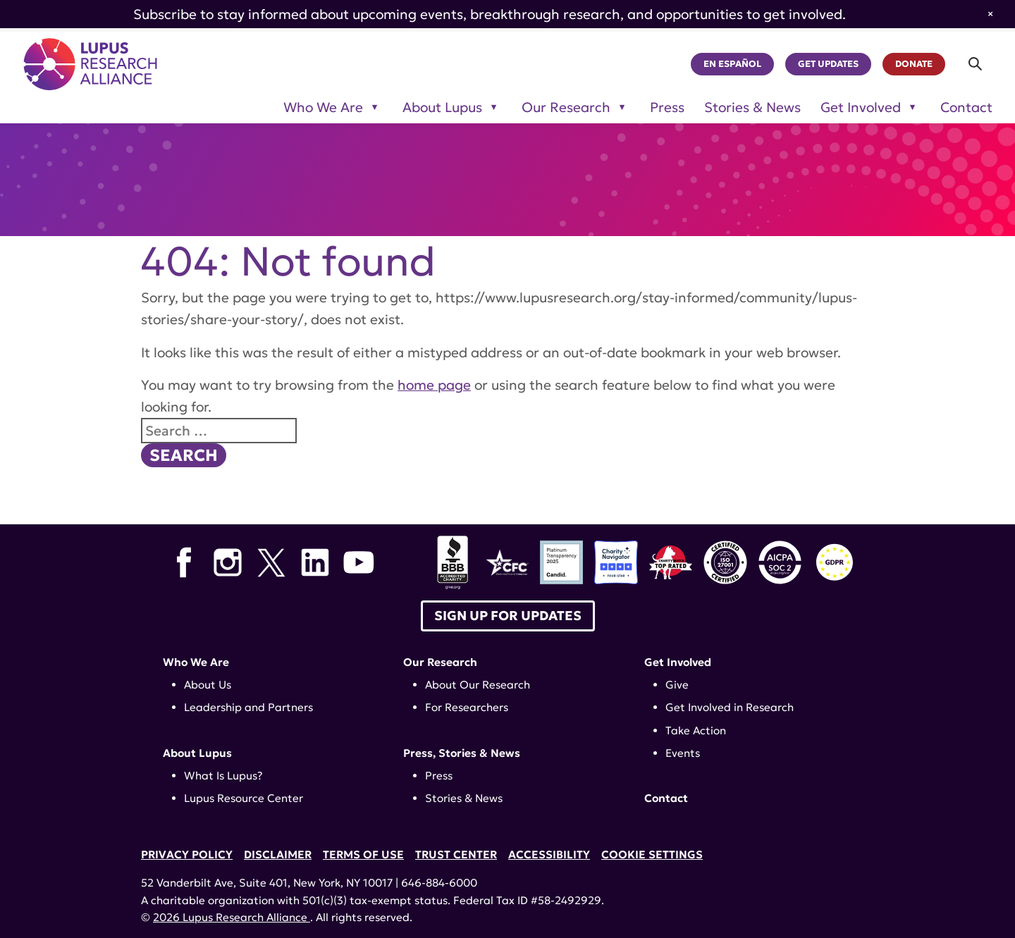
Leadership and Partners (248, 707)
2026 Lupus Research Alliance (231, 917)
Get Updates (828, 64)
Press (667, 107)
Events (682, 753)
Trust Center (456, 854)
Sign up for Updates (508, 615)
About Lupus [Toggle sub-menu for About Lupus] (442, 107)
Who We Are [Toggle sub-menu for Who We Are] (323, 107)
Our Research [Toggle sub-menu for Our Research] (566, 107)
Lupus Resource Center (243, 798)
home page (434, 384)
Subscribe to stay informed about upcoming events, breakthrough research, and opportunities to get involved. (489, 14)
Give (677, 684)
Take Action (695, 730)
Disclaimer (278, 854)
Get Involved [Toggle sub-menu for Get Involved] (860, 107)
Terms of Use (363, 854)
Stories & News (752, 107)
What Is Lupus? (223, 775)
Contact (966, 107)
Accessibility (549, 854)
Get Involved (677, 662)
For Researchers (466, 707)
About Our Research (477, 684)
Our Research (440, 662)
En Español (732, 64)
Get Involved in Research (729, 707)
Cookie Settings (652, 854)
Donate (914, 64)
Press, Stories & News (461, 753)
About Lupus (197, 753)
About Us (207, 684)
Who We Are (196, 662)
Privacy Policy (187, 854)
